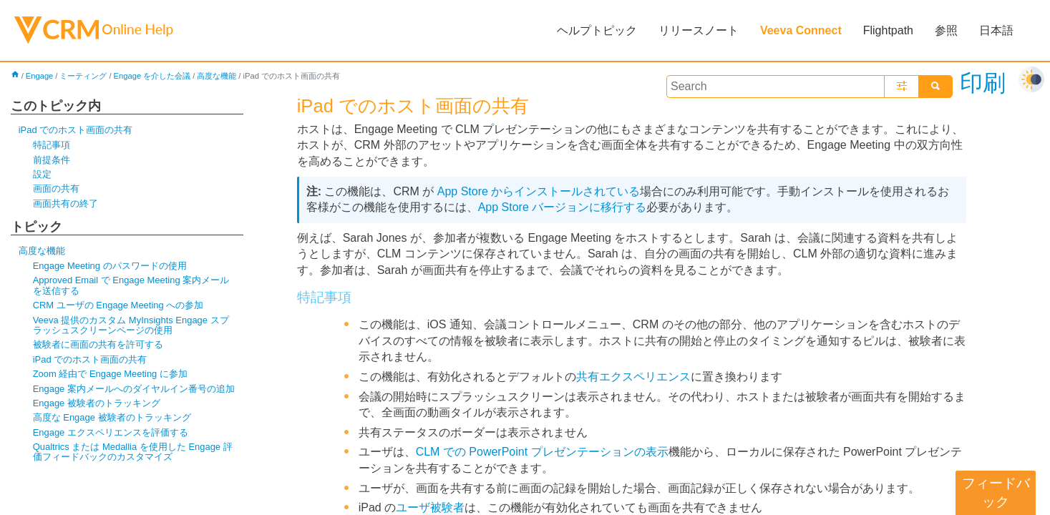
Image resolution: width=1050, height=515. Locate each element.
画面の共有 (56, 188)
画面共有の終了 (65, 203)
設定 (42, 174)
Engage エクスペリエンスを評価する (110, 432)
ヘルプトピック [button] (597, 30)
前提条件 (51, 159)
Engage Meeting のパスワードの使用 (110, 265)
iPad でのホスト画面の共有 (76, 129)
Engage (40, 76)
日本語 (996, 30)
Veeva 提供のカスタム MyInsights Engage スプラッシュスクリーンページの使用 (131, 325)
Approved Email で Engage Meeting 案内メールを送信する (131, 285)
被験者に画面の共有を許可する (98, 344)
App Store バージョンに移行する (562, 207)
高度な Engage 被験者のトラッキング (112, 417)
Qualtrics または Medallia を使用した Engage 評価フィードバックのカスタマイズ (133, 451)
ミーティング (83, 76)
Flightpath (888, 30)
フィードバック (996, 492)
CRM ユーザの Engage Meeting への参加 (118, 305)
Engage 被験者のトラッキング (96, 403)
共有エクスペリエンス (633, 377)
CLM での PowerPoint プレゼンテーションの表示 (542, 452)
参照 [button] (946, 30)
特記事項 (51, 144)
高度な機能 (216, 76)
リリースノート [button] (698, 30)
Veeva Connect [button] (801, 30)
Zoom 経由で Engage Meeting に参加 (110, 373)
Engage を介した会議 (152, 76)
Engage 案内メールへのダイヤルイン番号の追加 (134, 388)
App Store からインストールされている (539, 191)
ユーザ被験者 (430, 507)
